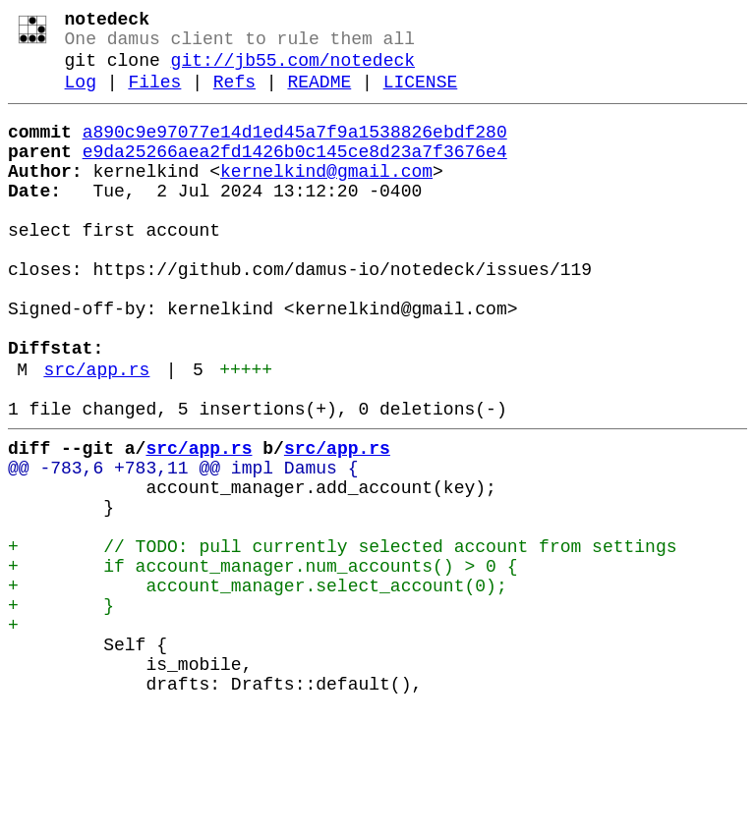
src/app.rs (96, 435)
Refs (234, 96)
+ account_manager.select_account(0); (257, 686)
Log (80, 96)
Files (154, 96)
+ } (61, 710)
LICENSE (420, 96)
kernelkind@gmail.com (326, 197)
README (319, 96)
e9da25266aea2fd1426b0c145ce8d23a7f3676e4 (295, 174)
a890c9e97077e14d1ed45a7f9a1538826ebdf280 (295, 150)
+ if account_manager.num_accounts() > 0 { (262, 663)
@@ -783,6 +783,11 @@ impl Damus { (183, 545)
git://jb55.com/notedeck (293, 71)
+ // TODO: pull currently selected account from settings (342, 639)
